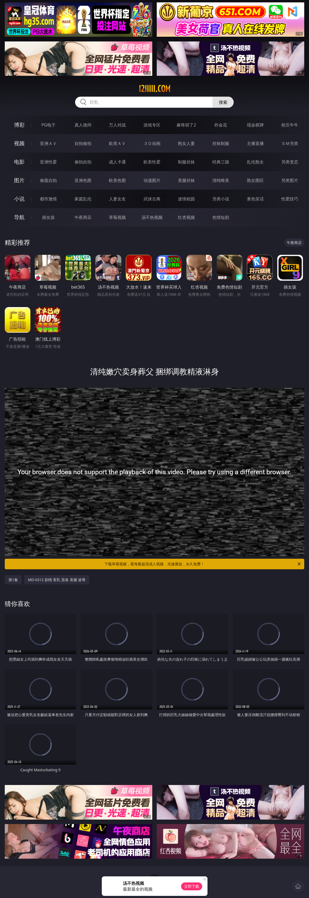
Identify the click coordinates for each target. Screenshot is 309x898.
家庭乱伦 (83, 199)
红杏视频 (186, 217)
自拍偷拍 (83, 143)
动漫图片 (152, 180)
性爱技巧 (289, 199)
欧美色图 (117, 180)
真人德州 (83, 125)
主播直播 (255, 143)
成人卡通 (117, 162)
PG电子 (48, 125)
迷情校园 (186, 199)
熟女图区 (255, 180)
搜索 (223, 102)
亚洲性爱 (48, 162)
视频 (19, 143)
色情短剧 (220, 217)
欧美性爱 (152, 162)
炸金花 (220, 125)
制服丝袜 (186, 162)
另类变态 (289, 162)
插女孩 (48, 217)
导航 (19, 217)
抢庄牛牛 (289, 125)
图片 (19, 180)
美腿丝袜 (186, 180)
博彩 (19, 124)
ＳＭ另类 (289, 143)
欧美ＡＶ (117, 143)
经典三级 (220, 162)
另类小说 (220, 199)
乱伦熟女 (255, 162)
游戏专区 (152, 125)
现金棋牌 (255, 125)
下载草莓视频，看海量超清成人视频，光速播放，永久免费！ (203, 564)
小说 (19, 198)
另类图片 (289, 180)
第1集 (13, 579)
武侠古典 (152, 199)
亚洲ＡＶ (48, 143)
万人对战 (117, 125)
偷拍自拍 (83, 162)
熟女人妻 (186, 143)
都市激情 (48, 199)
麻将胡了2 (186, 125)
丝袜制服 (220, 143)
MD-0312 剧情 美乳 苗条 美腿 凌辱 (57, 579)
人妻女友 (117, 199)
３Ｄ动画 (152, 143)
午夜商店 (83, 217)
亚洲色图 (83, 180)
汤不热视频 (152, 217)
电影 (19, 161)
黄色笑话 (255, 199)
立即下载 (191, 886)
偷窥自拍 (48, 180)
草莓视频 (117, 217)
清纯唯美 (220, 180)
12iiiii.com (154, 88)
